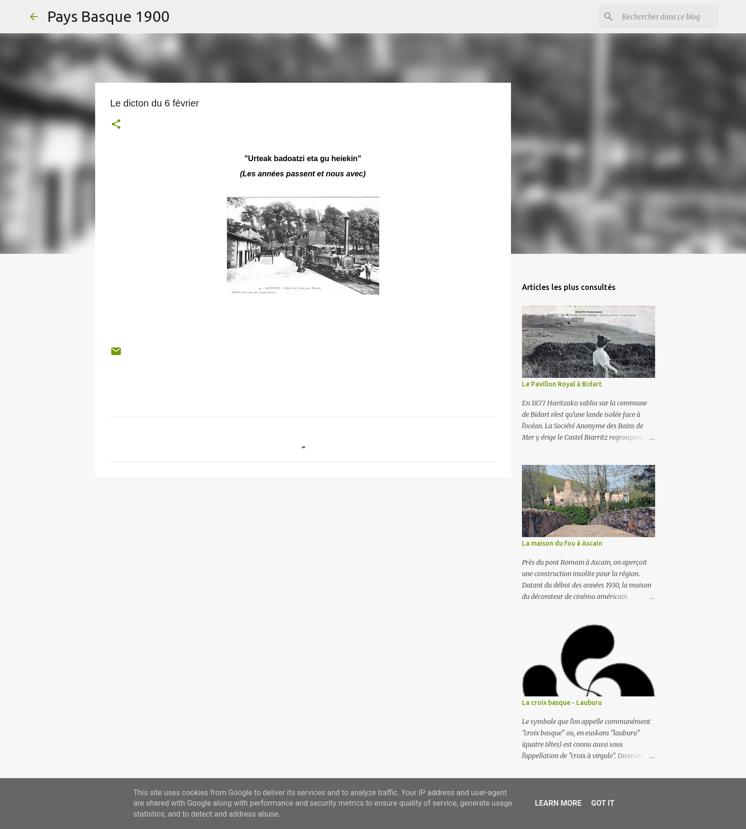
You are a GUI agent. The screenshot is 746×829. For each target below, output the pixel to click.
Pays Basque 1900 (108, 16)
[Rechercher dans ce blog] (668, 16)
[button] (116, 125)
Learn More (558, 803)
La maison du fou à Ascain (562, 543)
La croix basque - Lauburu (562, 702)
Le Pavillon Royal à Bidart (562, 384)
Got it (602, 803)
